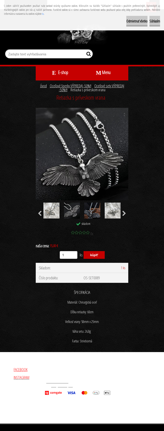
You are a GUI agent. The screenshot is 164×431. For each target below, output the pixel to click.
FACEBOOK (21, 369)
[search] (88, 55)
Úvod (43, 85)
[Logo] (82, 35)
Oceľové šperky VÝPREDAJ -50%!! (70, 85)
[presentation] (39, 214)
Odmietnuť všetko (136, 21)
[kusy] (68, 255)
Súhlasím (154, 21)
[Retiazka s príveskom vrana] (82, 109)
